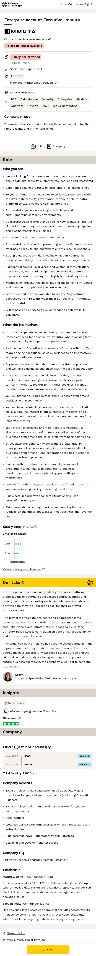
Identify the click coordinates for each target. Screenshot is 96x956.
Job (36, 146)
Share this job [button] (14, 933)
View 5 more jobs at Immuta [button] (24, 940)
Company (56, 146)
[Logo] (12, 4)
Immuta (72, 20)
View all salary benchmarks (22, 569)
